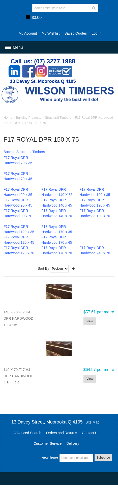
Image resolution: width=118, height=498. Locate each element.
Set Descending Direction (73, 268)
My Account (28, 33)
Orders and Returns (61, 433)
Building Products (28, 117)
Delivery (72, 443)
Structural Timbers (58, 117)
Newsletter (49, 458)
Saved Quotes (76, 33)
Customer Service (48, 443)
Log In (96, 33)
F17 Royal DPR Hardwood (94, 117)
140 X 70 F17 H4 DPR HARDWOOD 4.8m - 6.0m (18, 376)
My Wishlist (51, 33)
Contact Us (90, 433)
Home (8, 117)
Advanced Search (27, 433)
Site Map (92, 422)
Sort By (43, 268)
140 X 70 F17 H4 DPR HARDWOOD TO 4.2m (18, 318)
